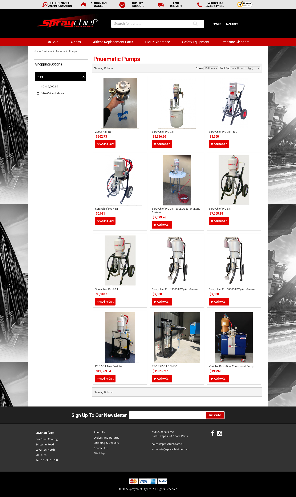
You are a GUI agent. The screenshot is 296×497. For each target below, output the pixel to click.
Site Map (99, 453)
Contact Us (100, 448)
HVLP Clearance (157, 42)
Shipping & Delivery (106, 442)
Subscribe (215, 415)
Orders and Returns (106, 437)
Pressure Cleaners (235, 42)
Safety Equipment (195, 42)
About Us (99, 432)
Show (199, 68)
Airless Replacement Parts (113, 42)
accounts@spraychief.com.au (170, 449)
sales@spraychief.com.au (168, 444)
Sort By (224, 68)
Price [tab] (40, 76)
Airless (76, 42)
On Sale (52, 42)
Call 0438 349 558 (163, 432)
